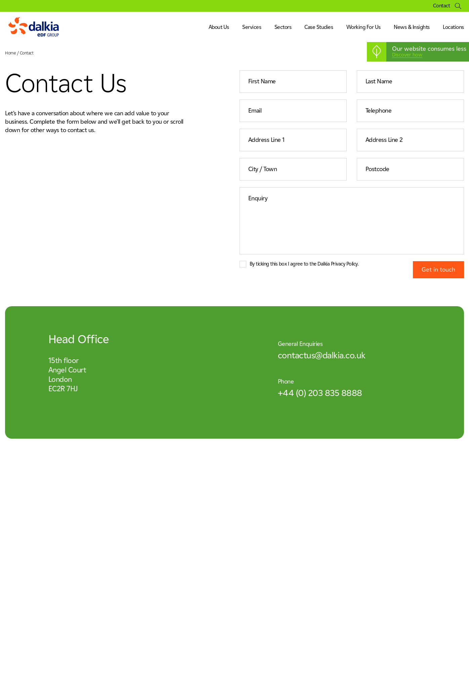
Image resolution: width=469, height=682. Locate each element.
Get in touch (438, 269)
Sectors (283, 27)
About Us (219, 27)
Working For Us (363, 27)
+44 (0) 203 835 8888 (320, 393)
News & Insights (412, 27)
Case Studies (318, 27)
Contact (441, 6)
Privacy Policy (344, 264)
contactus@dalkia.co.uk (322, 355)
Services (251, 27)
